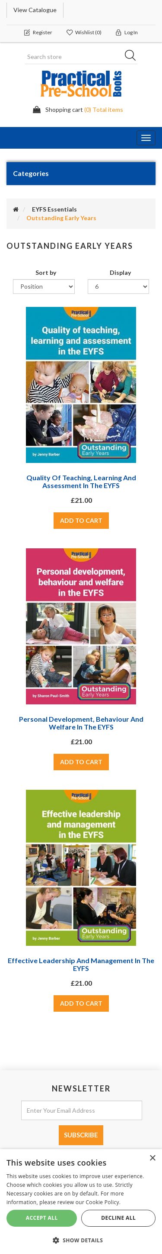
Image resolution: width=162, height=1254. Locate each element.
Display (120, 272)
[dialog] (81, 1201)
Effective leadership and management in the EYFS (81, 964)
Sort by (45, 272)
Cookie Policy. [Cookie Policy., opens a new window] (103, 1202)
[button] (81, 1240)
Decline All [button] (118, 1217)
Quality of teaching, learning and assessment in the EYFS (81, 481)
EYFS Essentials (54, 209)
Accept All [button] (42, 1217)
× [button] (152, 1158)
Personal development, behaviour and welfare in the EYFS (81, 723)
